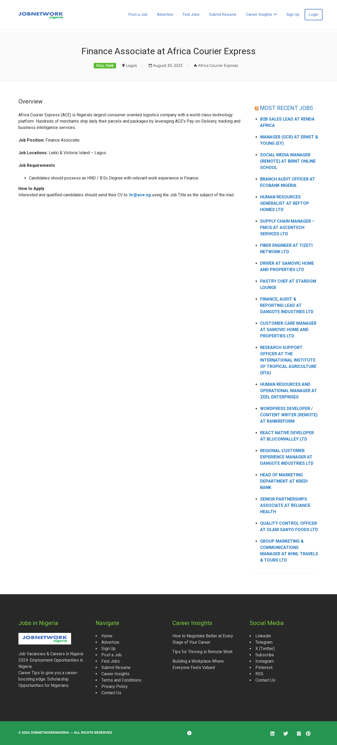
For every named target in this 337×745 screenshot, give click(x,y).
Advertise (165, 14)
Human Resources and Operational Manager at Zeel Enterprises (288, 390)
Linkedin (263, 635)
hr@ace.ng (140, 194)
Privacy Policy (114, 686)
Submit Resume (222, 14)
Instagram (264, 661)
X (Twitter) (265, 648)
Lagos (131, 65)
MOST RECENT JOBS (286, 108)
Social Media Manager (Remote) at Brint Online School (288, 161)
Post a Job (137, 14)
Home (106, 635)
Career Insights (259, 14)
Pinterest (263, 667)
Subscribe (264, 654)
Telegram (263, 642)
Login (313, 14)
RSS (259, 673)
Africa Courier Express (218, 65)
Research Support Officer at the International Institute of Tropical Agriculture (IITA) (288, 360)
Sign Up (292, 14)
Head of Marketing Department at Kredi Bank (284, 481)
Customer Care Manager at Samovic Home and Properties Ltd (288, 329)
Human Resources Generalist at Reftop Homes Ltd (284, 203)
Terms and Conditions (121, 680)
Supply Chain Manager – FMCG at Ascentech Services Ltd (287, 227)
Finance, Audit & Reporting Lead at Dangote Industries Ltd (287, 305)
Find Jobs (191, 14)
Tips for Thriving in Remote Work (202, 651)
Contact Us (111, 692)
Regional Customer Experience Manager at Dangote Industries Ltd (287, 457)
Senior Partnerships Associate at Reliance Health (285, 505)
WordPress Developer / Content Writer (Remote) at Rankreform (289, 415)
